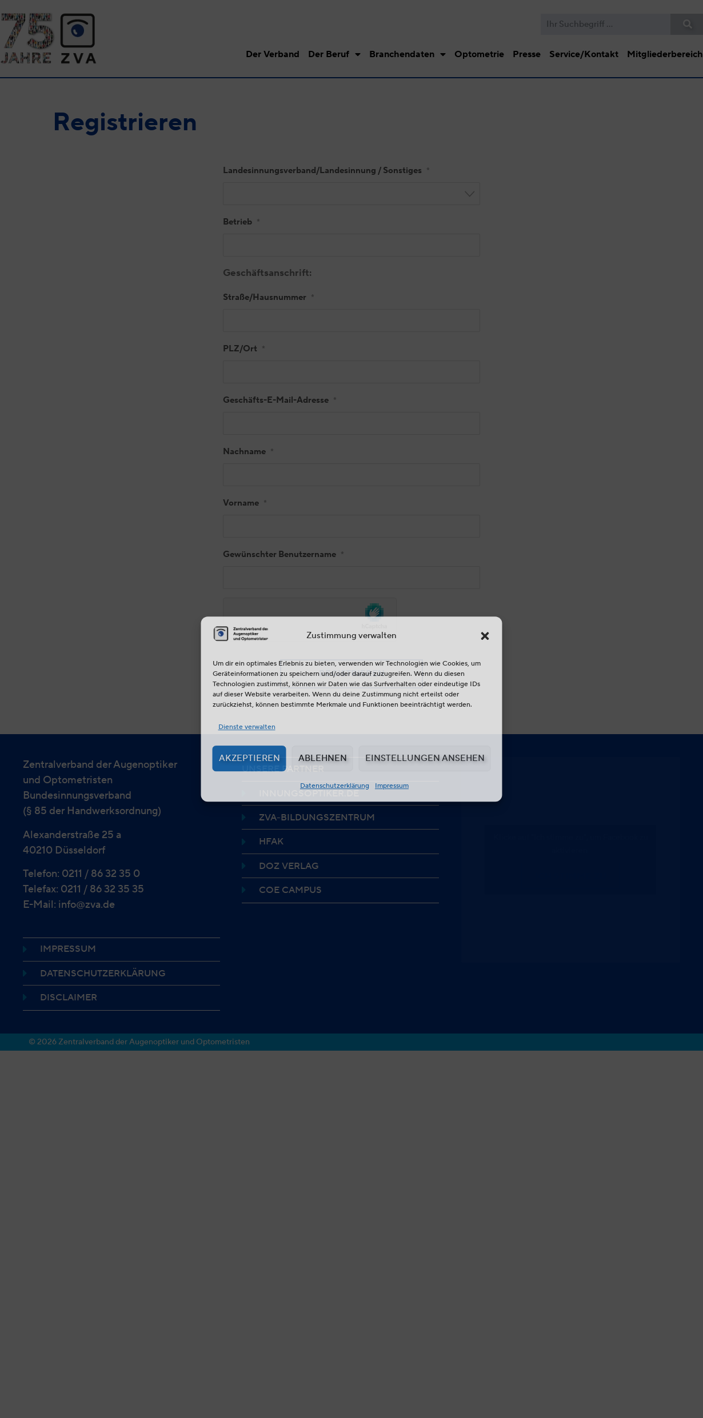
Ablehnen (322, 758)
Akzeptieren (249, 758)
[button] (485, 636)
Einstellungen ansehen (425, 758)
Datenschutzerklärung (334, 785)
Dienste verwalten (246, 726)
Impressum (392, 785)
